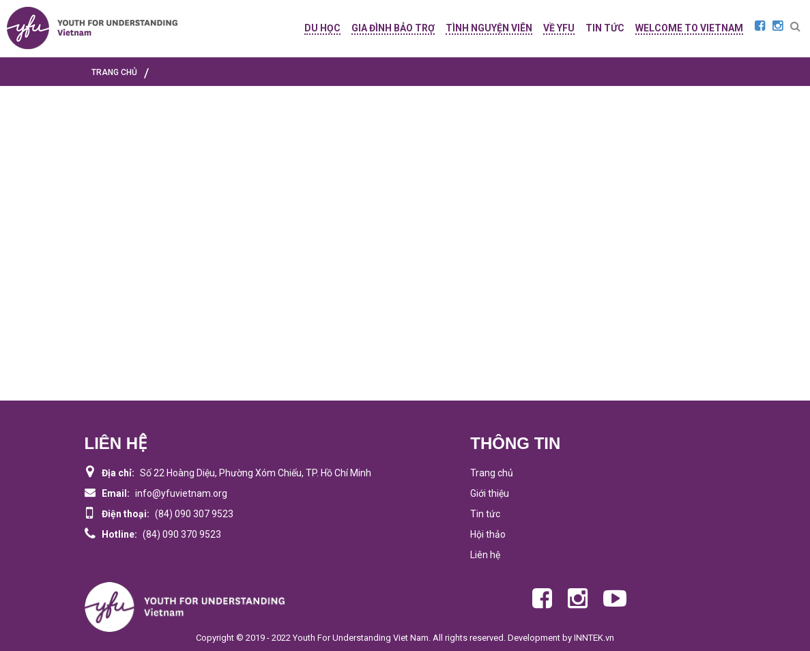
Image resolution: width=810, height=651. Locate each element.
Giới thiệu (489, 493)
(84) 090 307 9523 (194, 513)
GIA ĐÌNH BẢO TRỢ (393, 28)
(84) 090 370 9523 (182, 534)
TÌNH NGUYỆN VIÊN (489, 28)
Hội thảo (488, 534)
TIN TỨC (604, 28)
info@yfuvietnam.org (181, 493)
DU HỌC (322, 28)
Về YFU (559, 28)
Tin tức (485, 513)
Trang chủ (491, 472)
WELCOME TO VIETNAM (689, 28)
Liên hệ (485, 554)
